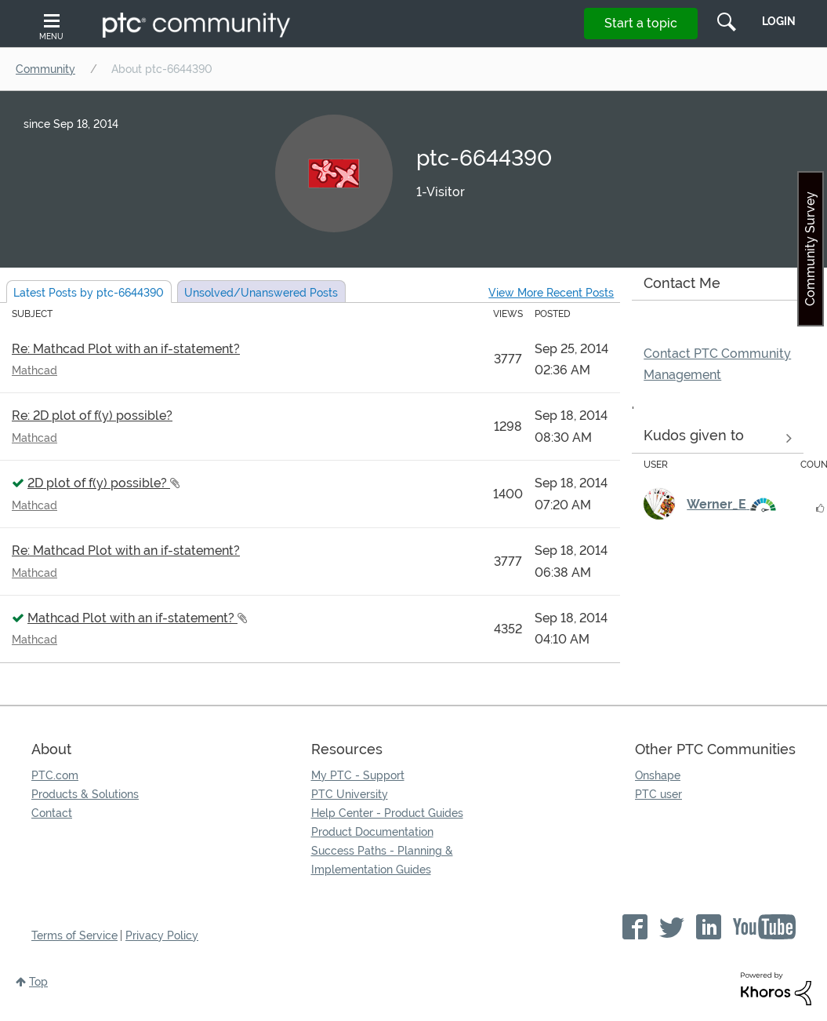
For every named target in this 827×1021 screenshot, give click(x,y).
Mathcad (34, 370)
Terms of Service (74, 935)
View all (717, 439)
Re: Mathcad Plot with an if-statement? (126, 348)
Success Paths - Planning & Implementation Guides (382, 860)
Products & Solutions (85, 794)
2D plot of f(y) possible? (98, 483)
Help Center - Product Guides (387, 813)
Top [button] (38, 981)
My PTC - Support (357, 775)
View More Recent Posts (551, 292)
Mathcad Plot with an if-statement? (132, 618)
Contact (51, 813)
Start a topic (640, 23)
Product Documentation (372, 832)
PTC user (658, 794)
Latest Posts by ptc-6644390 (88, 292)
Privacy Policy (161, 935)
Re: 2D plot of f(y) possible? (92, 415)
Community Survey (810, 248)
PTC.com (54, 775)
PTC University (349, 794)
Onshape (657, 775)
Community (45, 69)
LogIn (779, 21)
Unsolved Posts (261, 292)
